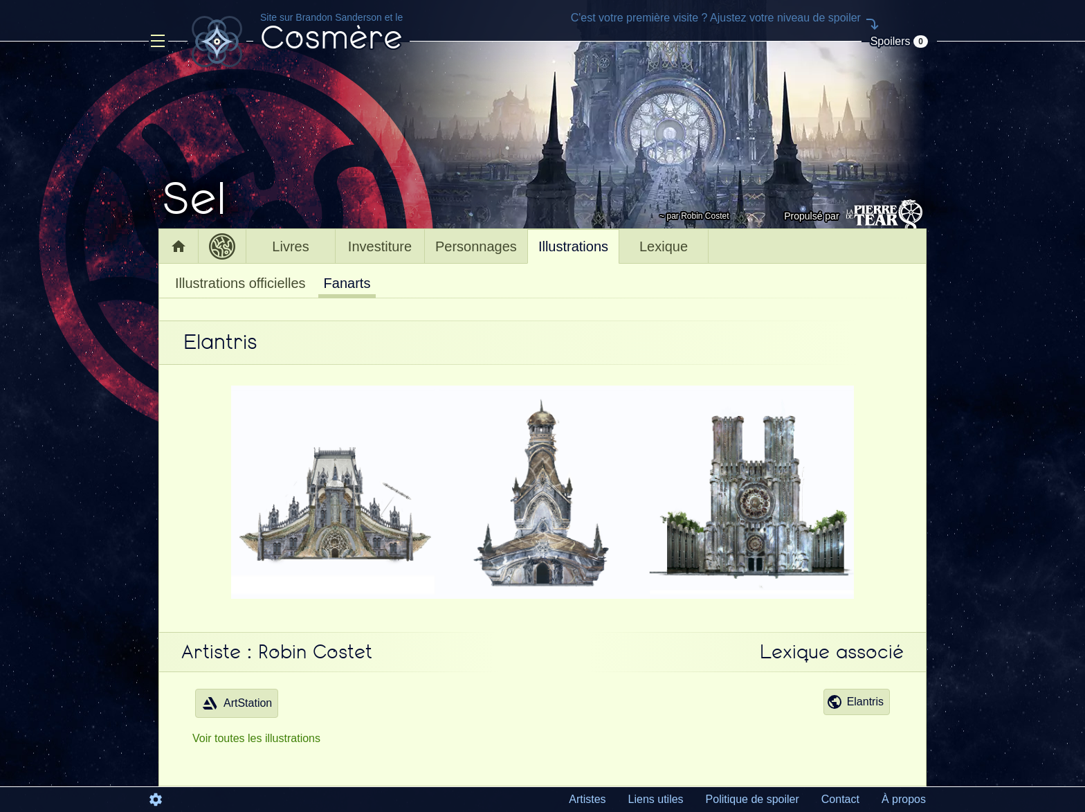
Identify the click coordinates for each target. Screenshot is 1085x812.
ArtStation (236, 703)
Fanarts (347, 283)
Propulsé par (855, 216)
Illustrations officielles (240, 283)
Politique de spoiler (752, 799)
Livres (290, 246)
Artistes (587, 799)
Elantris (855, 702)
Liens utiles (656, 799)
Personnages (476, 246)
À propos (904, 799)
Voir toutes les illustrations (256, 738)
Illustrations (573, 246)
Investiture (380, 246)
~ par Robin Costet (694, 216)
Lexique (663, 246)
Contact (840, 799)
